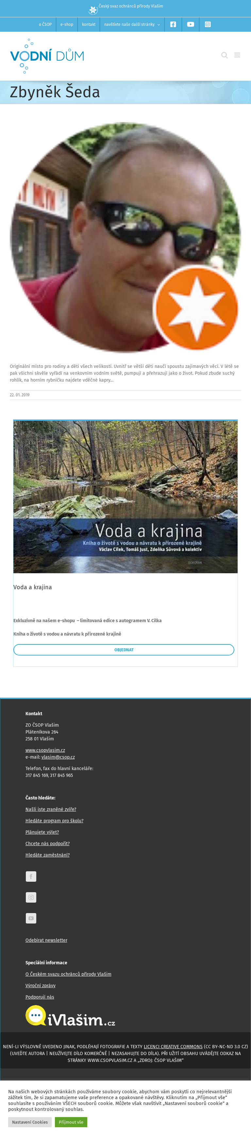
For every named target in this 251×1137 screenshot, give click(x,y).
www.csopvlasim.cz (45, 750)
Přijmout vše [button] (71, 1122)
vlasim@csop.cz (58, 757)
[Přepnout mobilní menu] (237, 55)
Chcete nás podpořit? (47, 843)
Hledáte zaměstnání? (47, 855)
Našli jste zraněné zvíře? (50, 809)
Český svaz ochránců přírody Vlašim (125, 6)
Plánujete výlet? (42, 832)
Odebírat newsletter (46, 940)
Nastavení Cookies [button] (30, 1122)
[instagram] (31, 897)
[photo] (125, 237)
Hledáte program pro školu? (54, 821)
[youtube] (31, 918)
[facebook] (31, 876)
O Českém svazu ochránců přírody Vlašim (68, 974)
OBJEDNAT (124, 649)
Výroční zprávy (40, 985)
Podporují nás (39, 997)
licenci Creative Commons (173, 1047)
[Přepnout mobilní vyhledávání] (224, 55)
